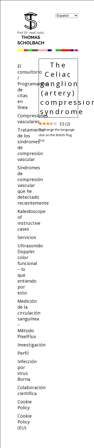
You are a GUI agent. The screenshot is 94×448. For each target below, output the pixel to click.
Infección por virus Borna (27, 370)
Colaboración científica (31, 390)
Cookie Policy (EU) (24, 422)
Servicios (26, 237)
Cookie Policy (24, 404)
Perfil (23, 353)
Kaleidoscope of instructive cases (31, 220)
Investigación (31, 345)
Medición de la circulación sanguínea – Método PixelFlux (28, 318)
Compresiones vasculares (32, 118)
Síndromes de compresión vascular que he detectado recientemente (33, 185)
